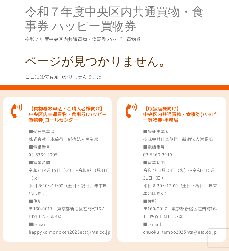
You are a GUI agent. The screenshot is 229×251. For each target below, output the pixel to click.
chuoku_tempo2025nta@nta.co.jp (180, 232)
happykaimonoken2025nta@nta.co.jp (69, 232)
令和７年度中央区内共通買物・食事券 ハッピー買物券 (114, 19)
